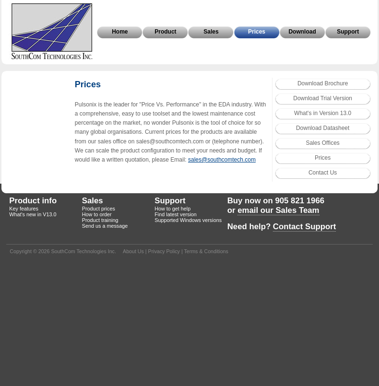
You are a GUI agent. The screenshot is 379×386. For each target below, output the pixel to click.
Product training (100, 220)
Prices (256, 31)
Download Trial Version (322, 98)
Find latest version (175, 214)
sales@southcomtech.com (222, 159)
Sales (210, 31)
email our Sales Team (278, 210)
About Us (133, 251)
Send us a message (105, 226)
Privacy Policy (164, 251)
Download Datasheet (322, 128)
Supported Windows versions (188, 220)
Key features (23, 208)
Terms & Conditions (206, 251)
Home (120, 31)
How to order (97, 214)
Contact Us (322, 172)
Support (348, 31)
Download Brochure (322, 83)
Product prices (98, 208)
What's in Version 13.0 (322, 113)
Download (302, 31)
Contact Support (304, 226)
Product (165, 31)
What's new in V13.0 (32, 214)
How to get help (172, 208)
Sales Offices (322, 143)
